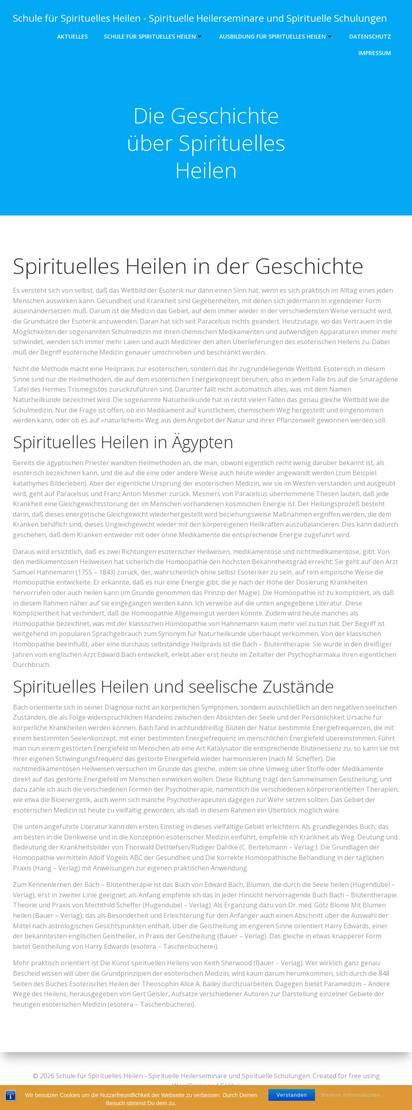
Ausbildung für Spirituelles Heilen (276, 36)
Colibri (230, 1085)
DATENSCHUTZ (370, 36)
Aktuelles (72, 36)
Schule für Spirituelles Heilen (153, 36)
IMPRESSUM (374, 53)
